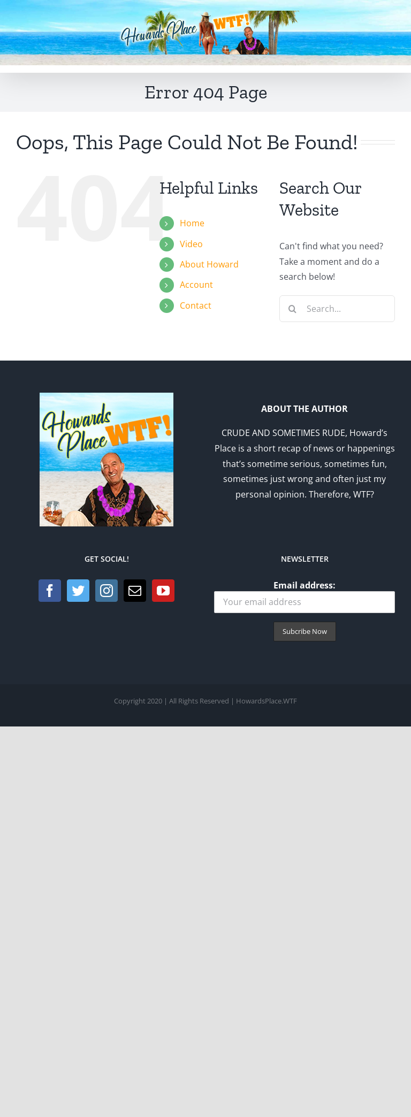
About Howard (209, 264)
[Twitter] (78, 590)
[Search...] (337, 308)
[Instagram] (106, 590)
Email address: (304, 596)
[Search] (292, 308)
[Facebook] (50, 590)
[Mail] (135, 590)
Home (192, 223)
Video (191, 244)
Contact (195, 305)
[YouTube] (163, 590)
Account (196, 284)
